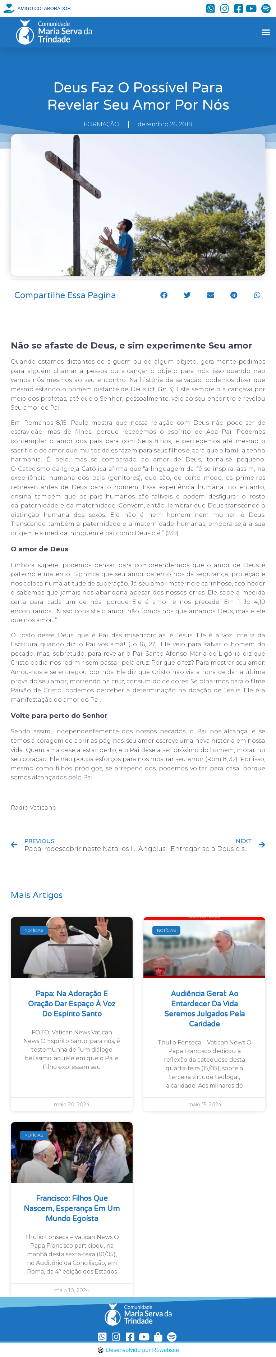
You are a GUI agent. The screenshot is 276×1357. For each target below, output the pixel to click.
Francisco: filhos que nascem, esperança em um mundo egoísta (72, 1208)
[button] (265, 32)
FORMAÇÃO (101, 124)
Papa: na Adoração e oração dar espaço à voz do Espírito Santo (71, 1004)
